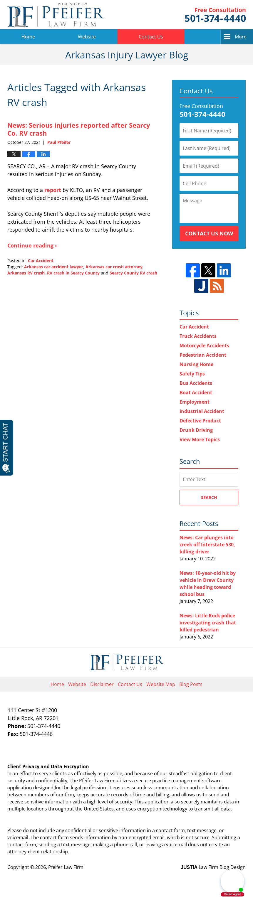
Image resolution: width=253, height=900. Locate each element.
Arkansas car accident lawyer (53, 266)
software (212, 780)
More (241, 36)
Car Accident (40, 260)
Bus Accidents (196, 383)
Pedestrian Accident (203, 355)
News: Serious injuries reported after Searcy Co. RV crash (78, 129)
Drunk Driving (196, 430)
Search (209, 497)
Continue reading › (32, 245)
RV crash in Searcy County (73, 273)
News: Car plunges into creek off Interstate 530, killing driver (207, 544)
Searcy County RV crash (133, 273)
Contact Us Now (209, 233)
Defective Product (200, 420)
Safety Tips (192, 373)
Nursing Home (196, 364)
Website (87, 36)
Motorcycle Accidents (204, 345)
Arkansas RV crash (26, 273)
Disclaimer (102, 684)
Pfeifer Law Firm (215, 15)
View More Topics (200, 439)
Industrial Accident (202, 411)
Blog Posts (190, 684)
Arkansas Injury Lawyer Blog (55, 15)
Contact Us (151, 36)
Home (28, 36)
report (52, 189)
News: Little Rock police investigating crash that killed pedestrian (208, 622)
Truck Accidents (198, 336)
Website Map (160, 684)
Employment (195, 402)
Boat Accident (196, 392)
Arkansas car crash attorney (114, 266)
